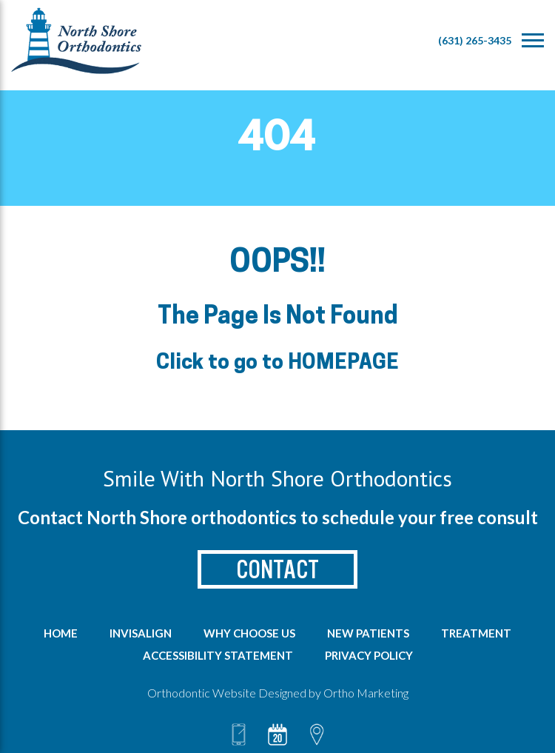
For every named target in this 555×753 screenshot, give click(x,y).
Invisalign (141, 633)
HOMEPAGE (343, 363)
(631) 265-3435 (474, 40)
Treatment (476, 633)
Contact (277, 569)
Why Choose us (249, 633)
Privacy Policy (369, 655)
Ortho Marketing (365, 693)
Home (61, 633)
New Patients (368, 633)
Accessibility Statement (218, 655)
